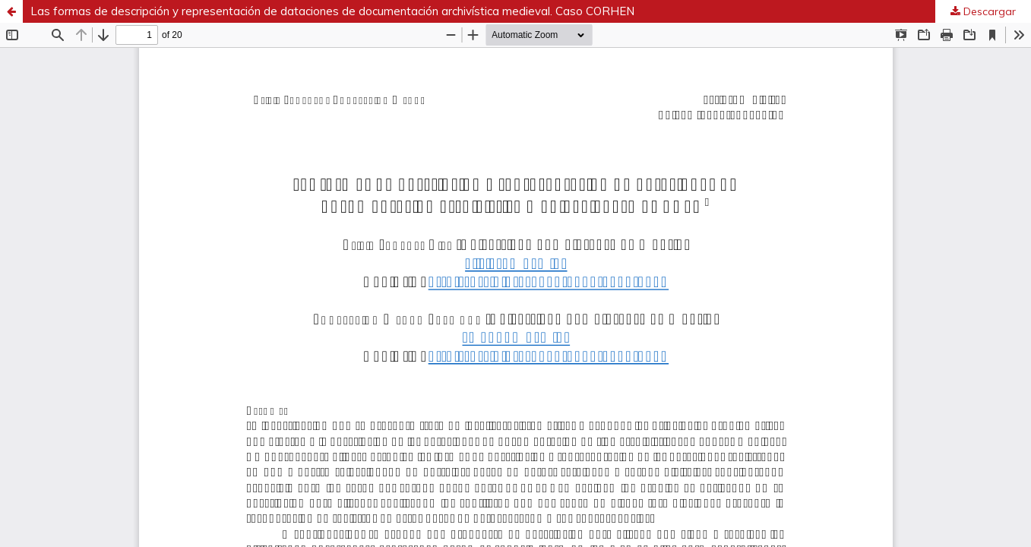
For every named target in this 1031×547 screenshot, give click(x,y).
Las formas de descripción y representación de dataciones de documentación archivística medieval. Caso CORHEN (332, 11)
